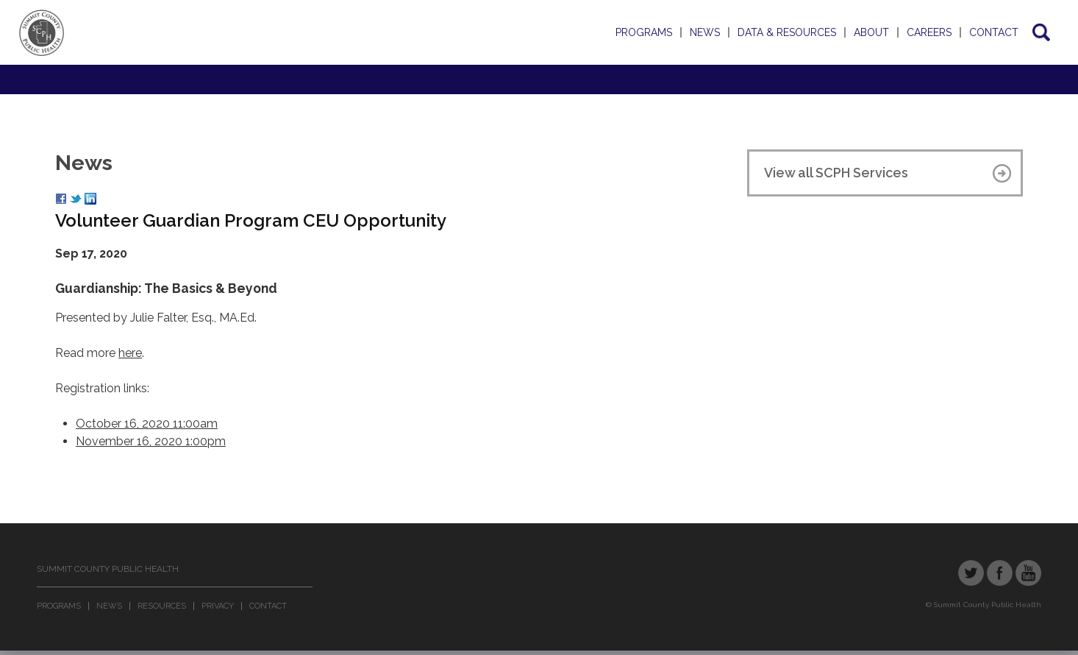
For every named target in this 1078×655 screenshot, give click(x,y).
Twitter (971, 573)
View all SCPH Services (836, 172)
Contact (993, 32)
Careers (929, 32)
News (705, 32)
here (130, 353)
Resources (162, 606)
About (871, 32)
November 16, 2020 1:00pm (151, 441)
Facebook (1000, 573)
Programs (643, 32)
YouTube (1028, 573)
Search (1040, 32)
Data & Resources (787, 32)
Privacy (217, 606)
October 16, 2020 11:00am (147, 424)
